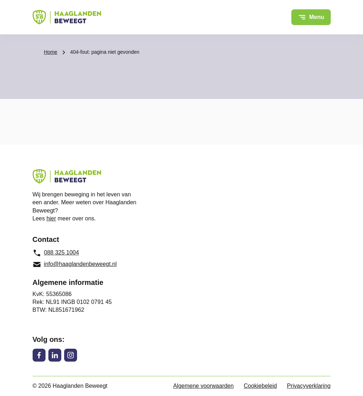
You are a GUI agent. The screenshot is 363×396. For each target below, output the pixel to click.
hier (51, 218)
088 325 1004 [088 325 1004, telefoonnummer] (56, 253)
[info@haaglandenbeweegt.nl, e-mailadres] (78, 264)
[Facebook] (39, 355)
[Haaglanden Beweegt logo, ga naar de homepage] (67, 17)
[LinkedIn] (54, 355)
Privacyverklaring (309, 386)
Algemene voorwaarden (203, 386)
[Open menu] (311, 17)
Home (50, 52)
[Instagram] (70, 355)
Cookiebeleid (260, 386)
